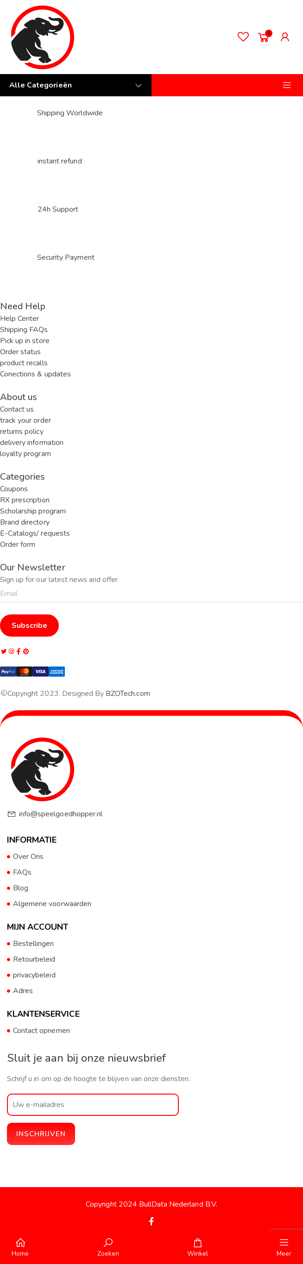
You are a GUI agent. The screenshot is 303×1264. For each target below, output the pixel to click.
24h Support (58, 209)
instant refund (60, 161)
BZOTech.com (128, 693)
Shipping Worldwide (70, 113)
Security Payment (66, 257)
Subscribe (29, 625)
